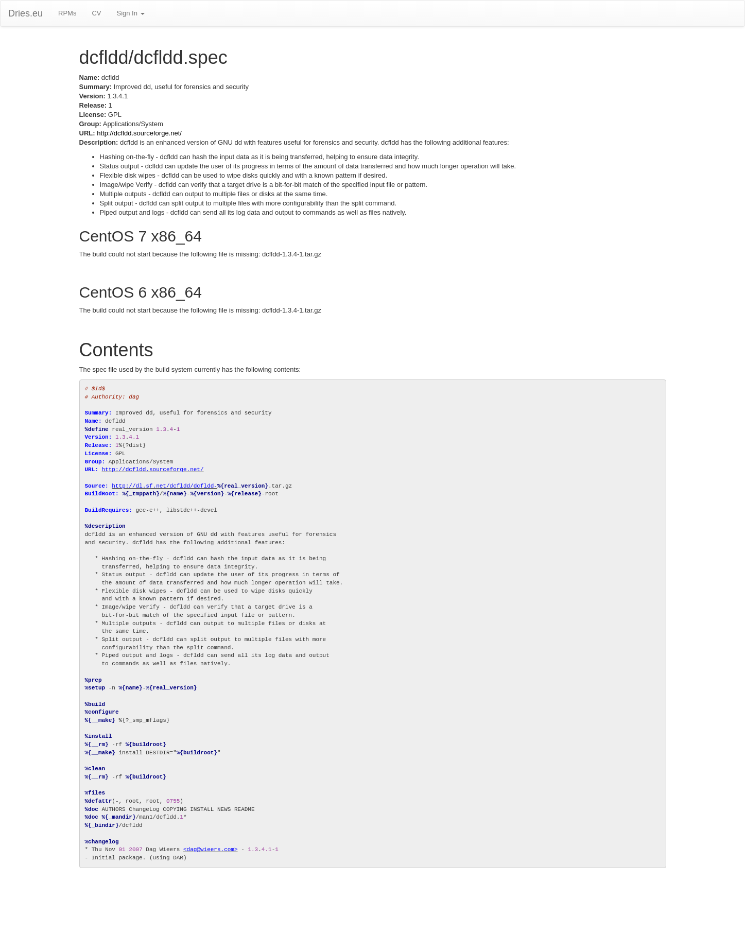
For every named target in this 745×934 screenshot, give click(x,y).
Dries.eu (25, 13)
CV (96, 13)
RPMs (67, 13)
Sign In (130, 13)
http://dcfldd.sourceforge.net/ (139, 133)
